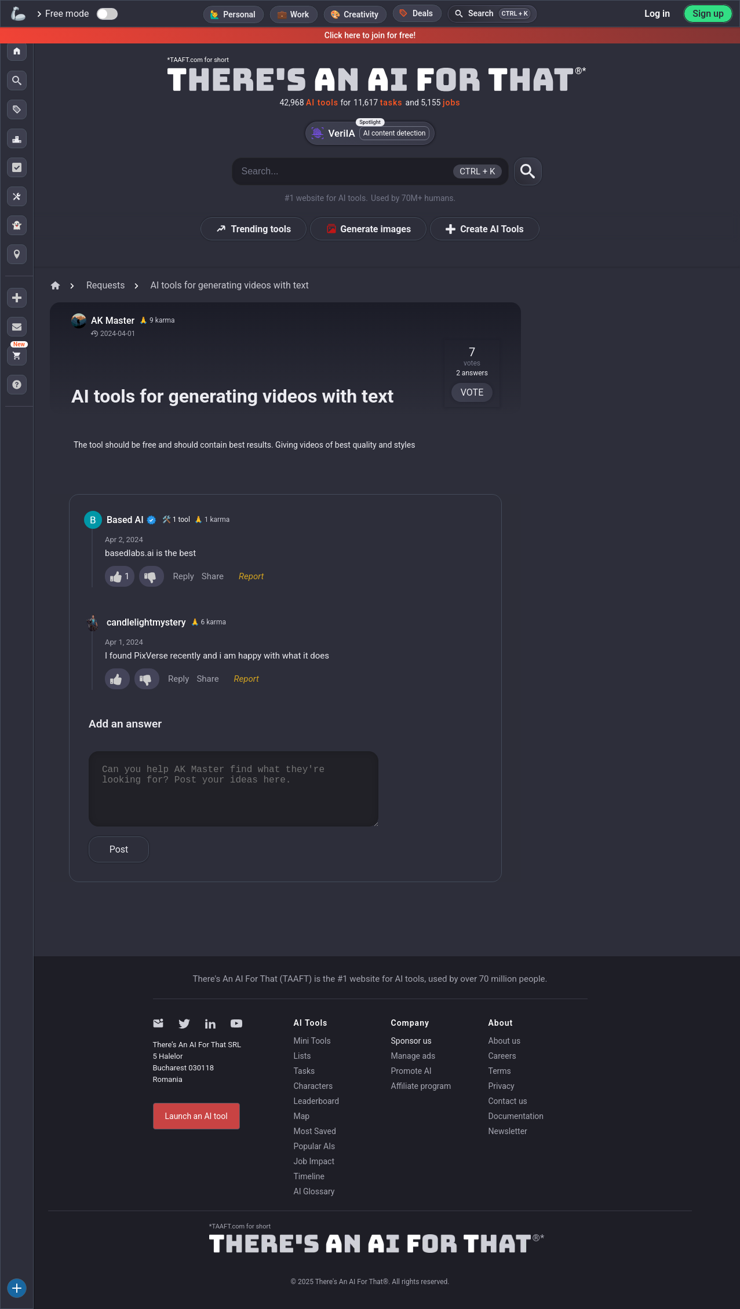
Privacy (502, 1086)
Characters (313, 1086)
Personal (239, 14)
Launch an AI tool (196, 1116)
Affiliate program (421, 1086)
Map (302, 1116)
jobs (452, 102)
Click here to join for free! (370, 35)
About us (505, 1040)
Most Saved (315, 1131)
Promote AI (411, 1071)
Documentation (516, 1116)
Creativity (361, 14)
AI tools (322, 102)
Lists (302, 1056)
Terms (500, 1071)
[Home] (370, 78)
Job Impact (314, 1161)
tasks (391, 102)
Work (299, 14)
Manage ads (413, 1056)
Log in (657, 13)
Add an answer (125, 723)
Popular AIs (315, 1146)
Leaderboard (317, 1101)
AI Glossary (314, 1191)
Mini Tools (312, 1040)
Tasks (304, 1071)
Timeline (309, 1176)
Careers (502, 1056)
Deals (416, 13)
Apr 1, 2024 (124, 642)
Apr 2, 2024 (124, 539)
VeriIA (370, 133)
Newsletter (508, 1131)
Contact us (508, 1101)
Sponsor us (411, 1040)
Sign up (708, 13)
